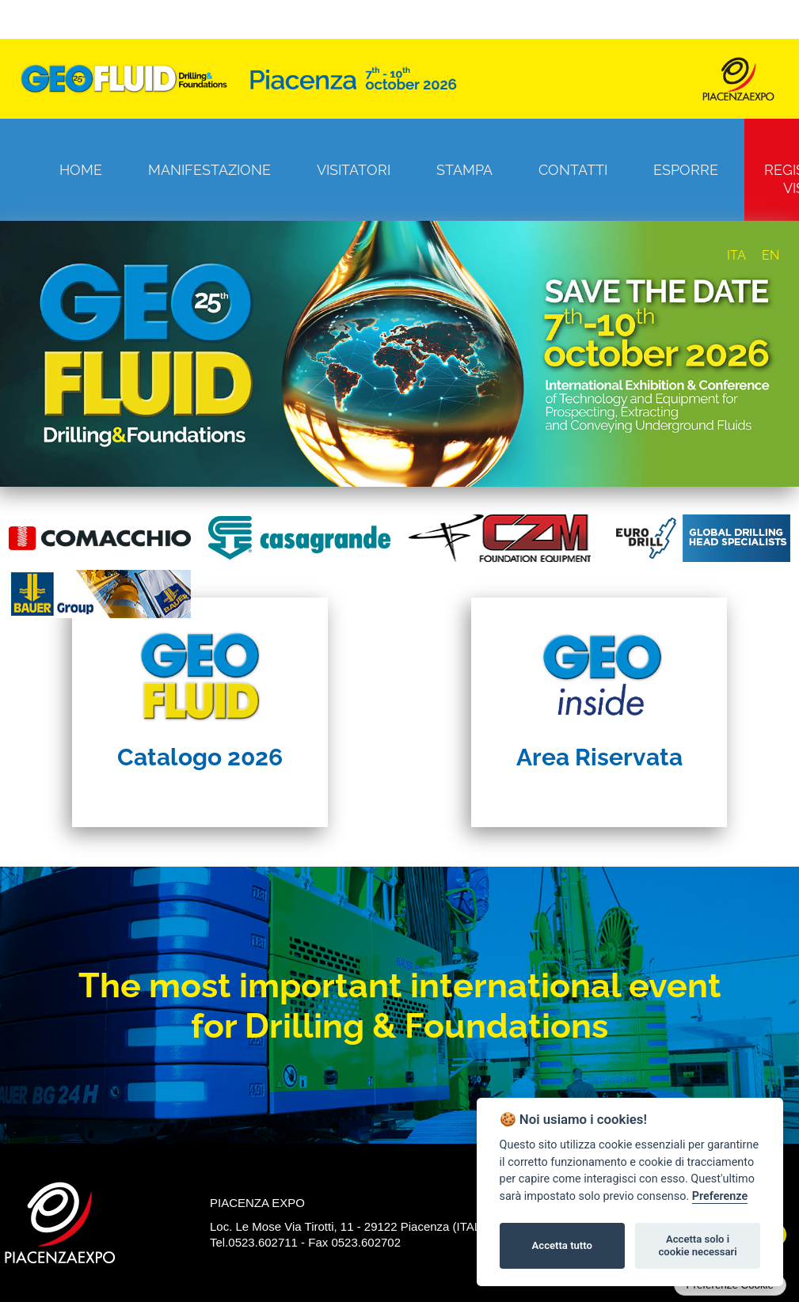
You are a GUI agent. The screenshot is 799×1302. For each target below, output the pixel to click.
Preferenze (720, 1196)
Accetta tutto (562, 1245)
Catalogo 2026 (200, 757)
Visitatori (353, 169)
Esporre (685, 169)
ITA (736, 255)
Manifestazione (209, 169)
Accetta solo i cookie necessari (697, 1245)
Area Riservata (599, 757)
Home (80, 169)
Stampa (464, 169)
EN (770, 255)
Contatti (572, 169)
